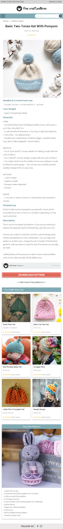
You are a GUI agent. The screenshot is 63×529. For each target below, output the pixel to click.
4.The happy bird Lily (11, 499)
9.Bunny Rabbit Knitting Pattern (15, 513)
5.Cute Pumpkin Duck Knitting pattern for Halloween (23, 502)
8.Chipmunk (8, 510)
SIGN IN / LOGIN (55, 2)
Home (5, 21)
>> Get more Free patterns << (31, 282)
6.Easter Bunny (9, 504)
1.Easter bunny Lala (11, 491)
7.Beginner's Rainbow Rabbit (14, 507)
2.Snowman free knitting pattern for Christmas (21, 493)
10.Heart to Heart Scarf (12, 515)
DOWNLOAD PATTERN (31, 275)
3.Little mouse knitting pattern (15, 496)
